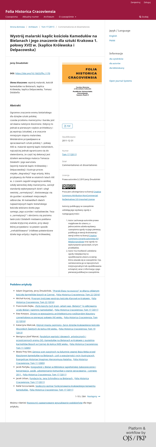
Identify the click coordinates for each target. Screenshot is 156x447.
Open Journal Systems (120, 80)
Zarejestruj (135, 2)
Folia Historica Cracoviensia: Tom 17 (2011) (76, 309)
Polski (112, 40)
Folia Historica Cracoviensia (30, 11)
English (113, 35)
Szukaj (143, 16)
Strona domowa (17, 26)
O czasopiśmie (66, 16)
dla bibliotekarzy (116, 68)
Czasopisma (11, 16)
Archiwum (49, 16)
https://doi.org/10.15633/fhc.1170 (32, 73)
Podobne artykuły (21, 284)
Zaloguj (147, 2)
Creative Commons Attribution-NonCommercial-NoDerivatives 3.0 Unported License (81, 195)
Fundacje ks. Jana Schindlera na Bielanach (51, 378)
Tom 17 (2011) (47, 26)
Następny (92, 396)
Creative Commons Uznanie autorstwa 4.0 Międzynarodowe (83, 238)
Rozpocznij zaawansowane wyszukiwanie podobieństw (55, 402)
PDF (68, 126)
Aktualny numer (31, 16)
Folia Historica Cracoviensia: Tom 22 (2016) (78, 294)
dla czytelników (116, 58)
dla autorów (114, 63)
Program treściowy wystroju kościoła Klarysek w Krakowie (60, 298)
